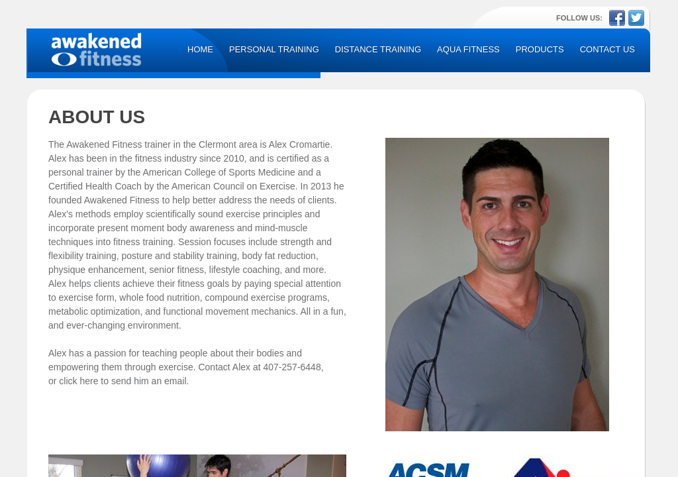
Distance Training (378, 49)
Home (200, 49)
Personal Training (274, 49)
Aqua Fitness (468, 49)
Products (540, 49)
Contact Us (607, 49)
